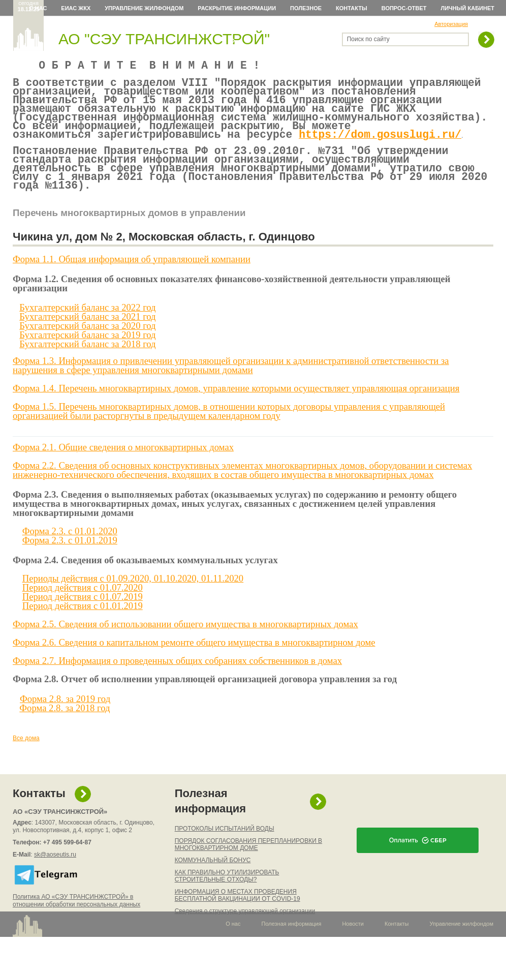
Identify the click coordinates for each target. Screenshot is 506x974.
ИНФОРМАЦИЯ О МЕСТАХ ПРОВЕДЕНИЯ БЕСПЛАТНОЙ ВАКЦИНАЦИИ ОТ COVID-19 (237, 916)
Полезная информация (210, 822)
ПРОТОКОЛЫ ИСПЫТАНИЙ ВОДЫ (224, 850)
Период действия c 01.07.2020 (82, 608)
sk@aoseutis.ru (55, 875)
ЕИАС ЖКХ (75, 8)
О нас (38, 8)
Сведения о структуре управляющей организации (245, 932)
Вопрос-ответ (404, 8)
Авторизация (451, 24)
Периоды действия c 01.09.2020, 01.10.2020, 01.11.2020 (133, 599)
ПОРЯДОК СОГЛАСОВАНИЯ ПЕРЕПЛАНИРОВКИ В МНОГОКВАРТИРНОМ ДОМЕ (248, 866)
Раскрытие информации (237, 8)
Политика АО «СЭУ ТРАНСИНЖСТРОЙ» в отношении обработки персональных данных (76, 922)
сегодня (29, 6)
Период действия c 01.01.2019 (82, 627)
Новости (353, 945)
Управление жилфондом (144, 8)
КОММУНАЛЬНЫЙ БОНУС (213, 881)
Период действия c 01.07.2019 (82, 618)
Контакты (351, 8)
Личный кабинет (468, 8)
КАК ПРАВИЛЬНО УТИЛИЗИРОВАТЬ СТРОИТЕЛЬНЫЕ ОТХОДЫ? (227, 897)
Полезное (306, 8)
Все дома (26, 759)
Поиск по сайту (368, 39)
